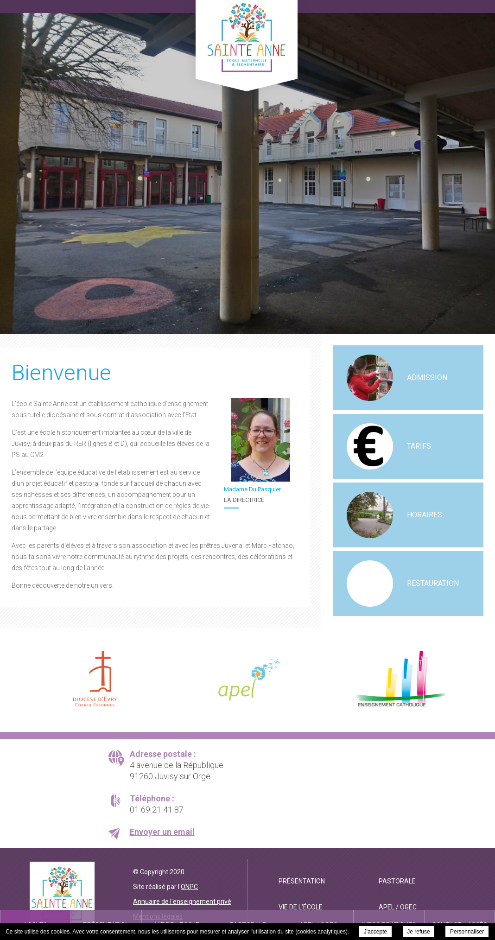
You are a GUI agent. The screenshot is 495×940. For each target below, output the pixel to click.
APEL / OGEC (398, 907)
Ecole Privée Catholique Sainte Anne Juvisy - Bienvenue (247, 38)
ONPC (189, 886)
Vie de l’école (301, 907)
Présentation (302, 881)
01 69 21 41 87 (157, 809)
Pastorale (397, 881)
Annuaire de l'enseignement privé (182, 901)
